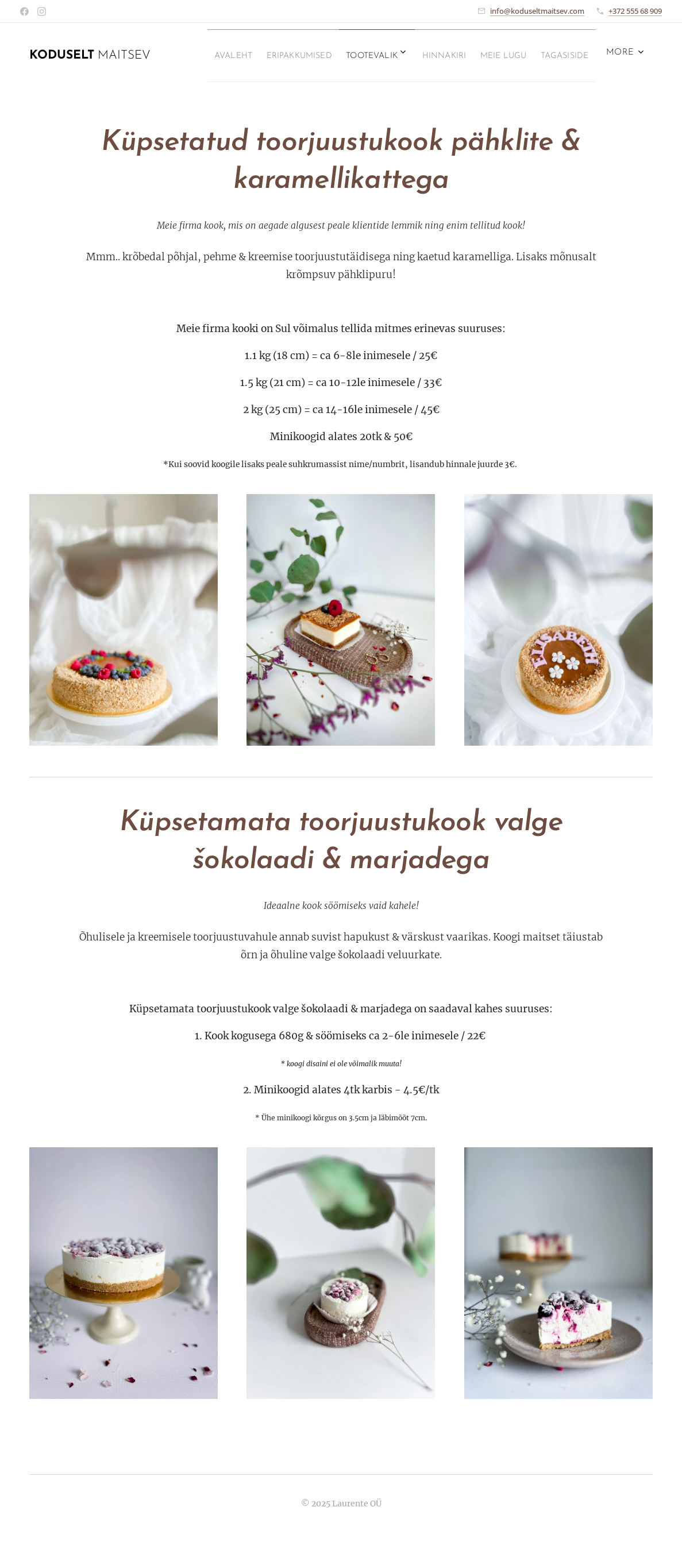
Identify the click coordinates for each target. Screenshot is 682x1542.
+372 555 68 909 (635, 11)
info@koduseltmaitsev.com (537, 11)
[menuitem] (240, 55)
